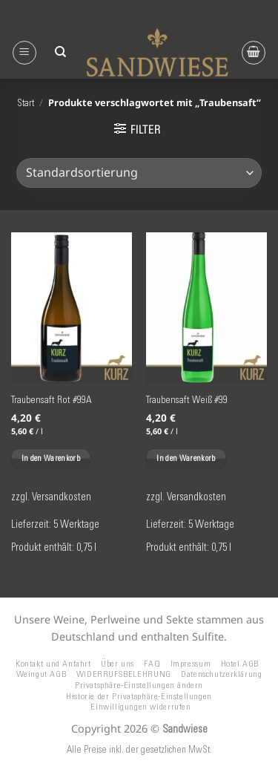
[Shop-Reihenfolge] (139, 173)
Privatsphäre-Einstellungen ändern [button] (139, 684)
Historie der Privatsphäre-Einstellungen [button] (139, 695)
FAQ (152, 663)
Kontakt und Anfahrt (53, 663)
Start (25, 102)
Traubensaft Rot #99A (51, 399)
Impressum (191, 663)
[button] (24, 53)
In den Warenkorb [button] (50, 458)
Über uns (117, 663)
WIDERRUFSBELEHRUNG (123, 673)
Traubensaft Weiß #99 (187, 399)
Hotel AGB (240, 663)
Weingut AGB (41, 673)
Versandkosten (61, 496)
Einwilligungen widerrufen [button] (140, 706)
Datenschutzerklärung (221, 673)
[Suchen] (61, 53)
